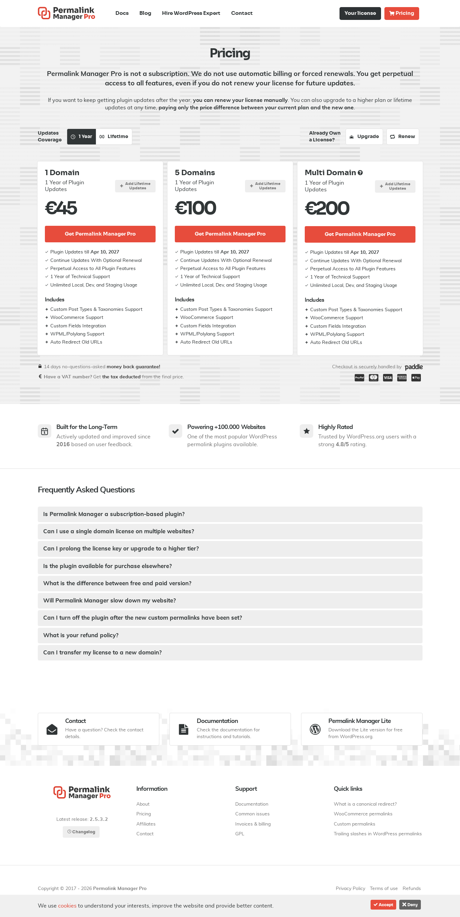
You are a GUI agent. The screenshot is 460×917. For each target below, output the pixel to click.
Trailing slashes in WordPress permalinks (378, 834)
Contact (242, 13)
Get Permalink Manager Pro (100, 234)
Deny (410, 904)
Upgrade (364, 136)
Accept (383, 904)
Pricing (401, 13)
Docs (122, 13)
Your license (360, 13)
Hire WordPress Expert (191, 13)
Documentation (251, 804)
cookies (67, 906)
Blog (145, 13)
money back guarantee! (133, 367)
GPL (239, 834)
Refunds (412, 888)
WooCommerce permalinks (363, 814)
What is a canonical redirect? (365, 804)
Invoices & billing (253, 824)
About (143, 804)
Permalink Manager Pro (119, 888)
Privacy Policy (350, 888)
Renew (402, 136)
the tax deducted (121, 377)
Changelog (81, 832)
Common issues (252, 814)
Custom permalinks (354, 824)
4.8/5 (342, 444)
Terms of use (384, 888)
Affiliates (146, 824)
